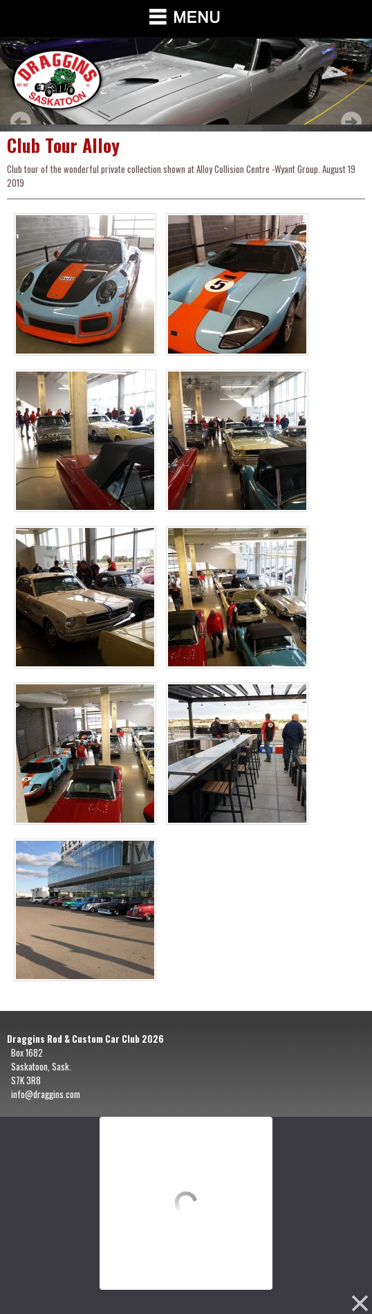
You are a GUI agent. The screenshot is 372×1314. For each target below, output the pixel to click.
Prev (20, 121)
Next (351, 121)
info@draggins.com (45, 1094)
